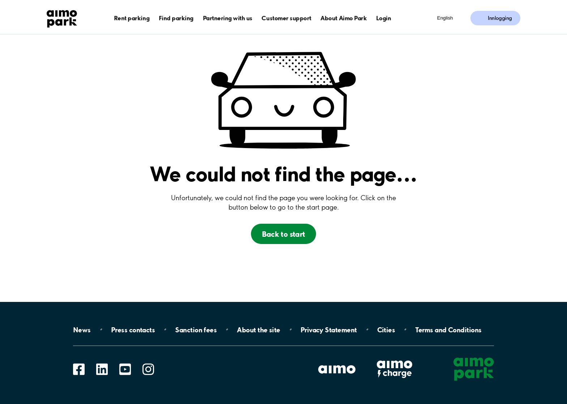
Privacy (328, 329)
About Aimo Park (343, 18)
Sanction (196, 329)
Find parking (176, 18)
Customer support (286, 18)
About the (258, 329)
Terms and (448, 329)
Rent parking (131, 18)
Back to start (283, 234)
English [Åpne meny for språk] (445, 18)
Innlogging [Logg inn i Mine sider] (500, 18)
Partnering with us (227, 18)
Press (133, 329)
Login (383, 18)
